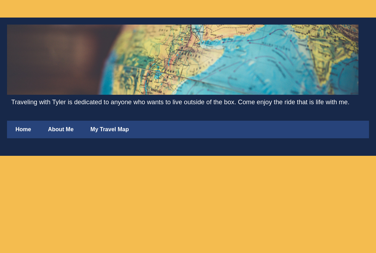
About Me (60, 129)
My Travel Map (109, 129)
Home (23, 129)
